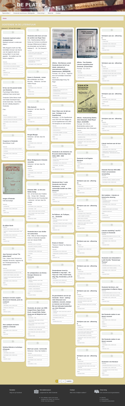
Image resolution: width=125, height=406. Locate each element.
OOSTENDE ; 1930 (57, 134)
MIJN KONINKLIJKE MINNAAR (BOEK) (12, 66)
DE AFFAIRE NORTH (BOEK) (10, 237)
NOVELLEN (30, 357)
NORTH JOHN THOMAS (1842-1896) (11, 229)
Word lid (50, 13)
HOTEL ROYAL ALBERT (83, 145)
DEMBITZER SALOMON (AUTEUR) (60, 253)
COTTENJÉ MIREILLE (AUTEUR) (84, 335)
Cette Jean (6, 334)
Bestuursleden (105, 399)
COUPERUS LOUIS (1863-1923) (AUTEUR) (13, 148)
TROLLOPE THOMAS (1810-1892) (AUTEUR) (62, 223)
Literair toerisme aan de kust (111, 143)
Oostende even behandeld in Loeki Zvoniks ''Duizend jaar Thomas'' (111, 260)
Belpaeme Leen (7, 72)
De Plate (29, 4)
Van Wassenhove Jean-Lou (58, 169)
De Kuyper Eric (31, 121)
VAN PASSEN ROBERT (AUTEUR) (60, 132)
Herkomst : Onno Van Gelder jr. (37, 351)
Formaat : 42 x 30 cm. (83, 68)
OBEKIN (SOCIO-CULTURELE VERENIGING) (87, 134)
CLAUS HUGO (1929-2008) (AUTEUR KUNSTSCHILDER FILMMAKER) (36, 53)
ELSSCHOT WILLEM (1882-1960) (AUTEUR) (111, 73)
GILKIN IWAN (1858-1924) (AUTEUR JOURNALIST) (60, 160)
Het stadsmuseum (45, 390)
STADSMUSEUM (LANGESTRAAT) (60, 93)
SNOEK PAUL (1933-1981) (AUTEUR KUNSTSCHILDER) (85, 224)
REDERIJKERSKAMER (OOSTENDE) (110, 209)
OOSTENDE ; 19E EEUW (58, 165)
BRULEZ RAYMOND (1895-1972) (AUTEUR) (87, 304)
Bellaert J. (104, 323)
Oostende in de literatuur (110, 361)
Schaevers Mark (31, 335)
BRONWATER (105, 177)
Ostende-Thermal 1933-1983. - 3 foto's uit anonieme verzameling (111, 172)
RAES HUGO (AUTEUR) (83, 218)
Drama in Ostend (57, 243)
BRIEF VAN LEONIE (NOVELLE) (35, 355)
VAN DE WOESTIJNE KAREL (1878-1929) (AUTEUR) (86, 367)
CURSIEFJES (6, 206)
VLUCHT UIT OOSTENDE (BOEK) (35, 291)
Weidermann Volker (32, 218)
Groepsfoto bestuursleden (107, 401)
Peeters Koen (31, 91)
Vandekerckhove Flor (57, 321)
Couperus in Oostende (10, 141)
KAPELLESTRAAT (57, 130)
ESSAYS (30, 115)
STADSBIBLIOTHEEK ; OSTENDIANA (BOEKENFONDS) (110, 201)
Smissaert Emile (81, 192)
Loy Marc (5, 284)
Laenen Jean (6, 212)
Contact (58, 13)
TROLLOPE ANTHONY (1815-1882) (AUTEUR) (60, 221)
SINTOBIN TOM (81, 77)
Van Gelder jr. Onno (32, 363)
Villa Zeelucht (32, 107)
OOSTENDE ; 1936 (32, 208)
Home (5, 18)
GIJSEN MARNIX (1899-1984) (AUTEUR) (111, 295)
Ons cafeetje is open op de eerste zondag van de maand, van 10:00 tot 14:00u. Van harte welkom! (50, 399)
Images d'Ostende (9, 198)
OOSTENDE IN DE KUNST (9, 352)
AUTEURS (6, 151)
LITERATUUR (80, 186)
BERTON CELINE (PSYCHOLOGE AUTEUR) (13, 119)
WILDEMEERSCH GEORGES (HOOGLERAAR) (34, 61)
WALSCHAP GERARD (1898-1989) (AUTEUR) (85, 302)
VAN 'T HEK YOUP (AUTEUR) (59, 282)
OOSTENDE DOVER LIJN (58, 317)
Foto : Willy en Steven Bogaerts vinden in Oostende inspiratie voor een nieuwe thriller (37, 238)
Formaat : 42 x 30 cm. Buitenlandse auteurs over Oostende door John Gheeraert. (87, 126)
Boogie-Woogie (33, 134)
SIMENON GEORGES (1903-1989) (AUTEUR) (35, 281)
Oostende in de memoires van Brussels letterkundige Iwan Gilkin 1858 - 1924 (62, 154)
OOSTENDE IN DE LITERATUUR (10, 68)
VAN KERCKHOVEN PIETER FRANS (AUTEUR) (110, 371)
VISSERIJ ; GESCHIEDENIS (34, 288)
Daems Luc (6, 157)
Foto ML (30, 259)
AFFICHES (55, 87)
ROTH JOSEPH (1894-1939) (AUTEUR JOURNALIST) (36, 214)
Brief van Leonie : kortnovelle (37, 349)
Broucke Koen (31, 94)
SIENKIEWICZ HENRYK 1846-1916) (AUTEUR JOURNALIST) (60, 195)
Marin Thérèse (31, 176)
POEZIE (104, 206)
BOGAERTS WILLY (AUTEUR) (10, 63)
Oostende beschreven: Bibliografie (24, 13)
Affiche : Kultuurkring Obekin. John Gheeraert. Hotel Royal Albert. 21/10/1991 (87, 120)
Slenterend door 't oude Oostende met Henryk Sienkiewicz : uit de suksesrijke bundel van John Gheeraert (61, 186)
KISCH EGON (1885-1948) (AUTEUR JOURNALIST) (36, 321)
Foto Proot (6, 74)
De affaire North (8, 225)
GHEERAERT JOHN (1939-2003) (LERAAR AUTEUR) (62, 312)
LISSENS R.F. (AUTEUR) (107, 238)
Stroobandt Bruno (106, 217)
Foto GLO (6, 128)
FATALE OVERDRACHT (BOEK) (10, 117)
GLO (4, 125)
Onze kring (40, 13)
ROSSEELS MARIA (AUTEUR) (84, 220)
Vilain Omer (55, 138)
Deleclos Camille (7, 311)
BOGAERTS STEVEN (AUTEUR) (35, 246)
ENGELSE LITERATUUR (9, 307)
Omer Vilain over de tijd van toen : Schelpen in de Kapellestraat (61, 113)
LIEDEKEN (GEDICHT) (107, 211)
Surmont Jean (6, 241)
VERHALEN (30, 170)
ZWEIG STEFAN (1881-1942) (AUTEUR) (36, 211)
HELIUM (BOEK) (31, 248)
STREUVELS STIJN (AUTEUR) (84, 369)
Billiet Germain (81, 167)
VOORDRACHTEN (81, 137)
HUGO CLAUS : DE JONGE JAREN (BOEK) (37, 58)
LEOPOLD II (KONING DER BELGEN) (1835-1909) (13, 232)
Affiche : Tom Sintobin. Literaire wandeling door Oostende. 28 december (85, 64)
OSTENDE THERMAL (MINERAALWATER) (111, 179)
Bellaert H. (104, 326)
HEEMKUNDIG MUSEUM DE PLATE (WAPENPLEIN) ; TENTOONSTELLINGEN (111, 152)
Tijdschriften (6, 13)
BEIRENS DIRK (56, 95)
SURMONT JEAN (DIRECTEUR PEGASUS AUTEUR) (12, 278)
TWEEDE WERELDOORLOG (34, 286)
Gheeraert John (56, 201)
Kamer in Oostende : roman (37, 77)
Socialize (12, 390)
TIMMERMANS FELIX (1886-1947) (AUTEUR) (109, 76)
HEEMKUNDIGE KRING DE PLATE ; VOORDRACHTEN (60, 90)
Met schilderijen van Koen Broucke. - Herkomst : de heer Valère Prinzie (37, 81)
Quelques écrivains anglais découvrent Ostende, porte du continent (13, 300)
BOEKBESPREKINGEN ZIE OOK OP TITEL (12, 272)
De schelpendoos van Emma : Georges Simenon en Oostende (37, 275)
